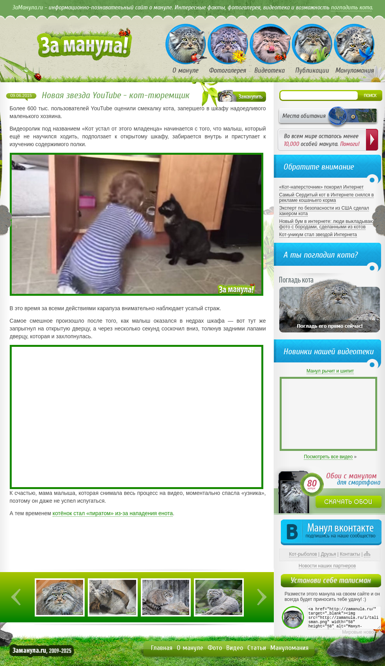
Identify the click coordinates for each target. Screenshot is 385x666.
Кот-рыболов (303, 554)
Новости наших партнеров (327, 566)
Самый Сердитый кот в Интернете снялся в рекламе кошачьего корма (326, 197)
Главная (161, 648)
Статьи (256, 648)
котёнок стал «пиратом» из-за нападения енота (113, 513)
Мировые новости (361, 632)
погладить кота (351, 7)
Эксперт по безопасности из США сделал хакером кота (324, 210)
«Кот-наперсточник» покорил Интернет (321, 187)
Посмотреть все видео (328, 456)
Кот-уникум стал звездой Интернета (318, 234)
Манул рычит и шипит (330, 371)
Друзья (328, 554)
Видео (234, 648)
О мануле (190, 648)
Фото (215, 648)
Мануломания (289, 648)
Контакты (350, 554)
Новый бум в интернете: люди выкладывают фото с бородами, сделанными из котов (327, 224)
